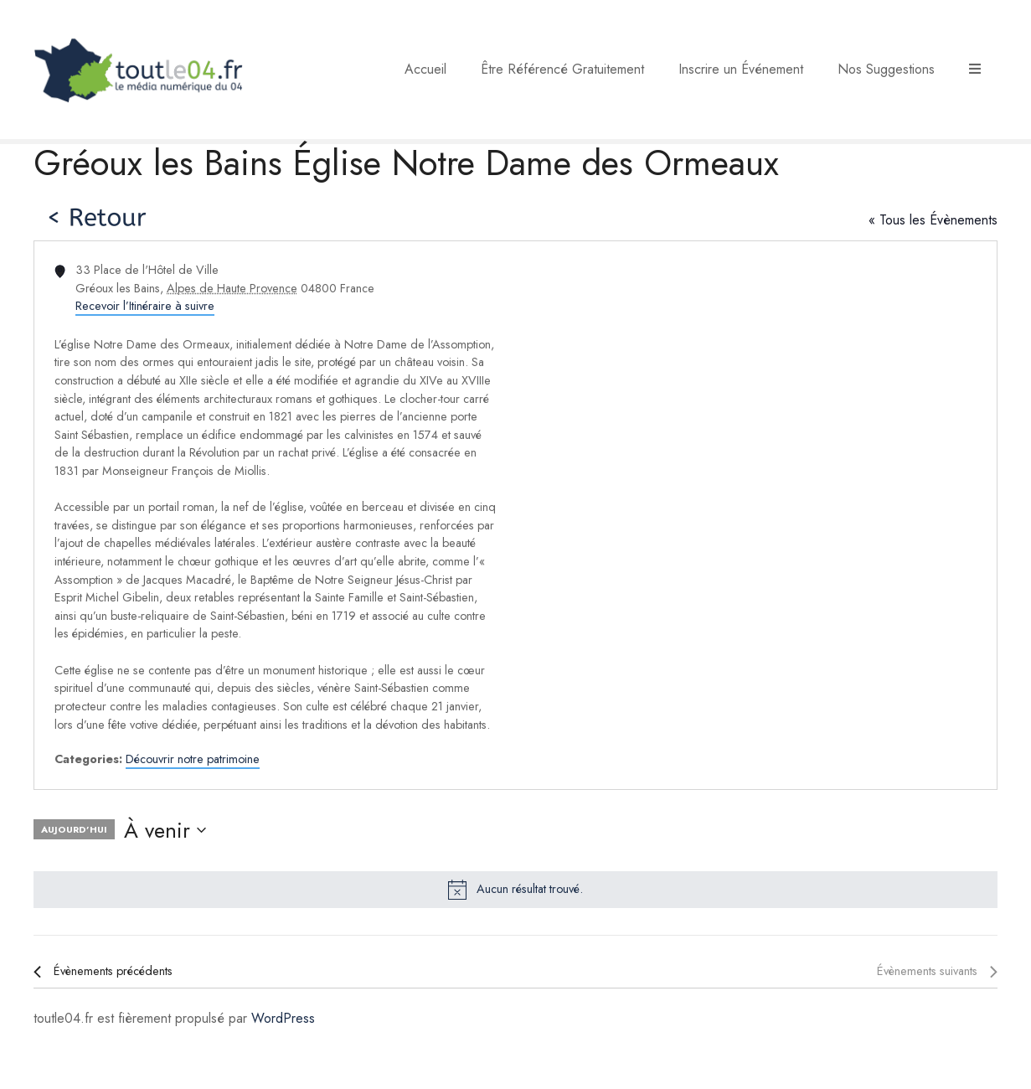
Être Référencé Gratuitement (562, 69)
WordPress (283, 1018)
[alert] (515, 889)
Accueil (425, 69)
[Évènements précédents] (103, 972)
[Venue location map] (755, 515)
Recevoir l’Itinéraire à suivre (144, 305)
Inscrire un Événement (740, 69)
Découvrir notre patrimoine (193, 759)
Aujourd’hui (74, 829)
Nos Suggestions (886, 69)
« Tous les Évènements (933, 220)
